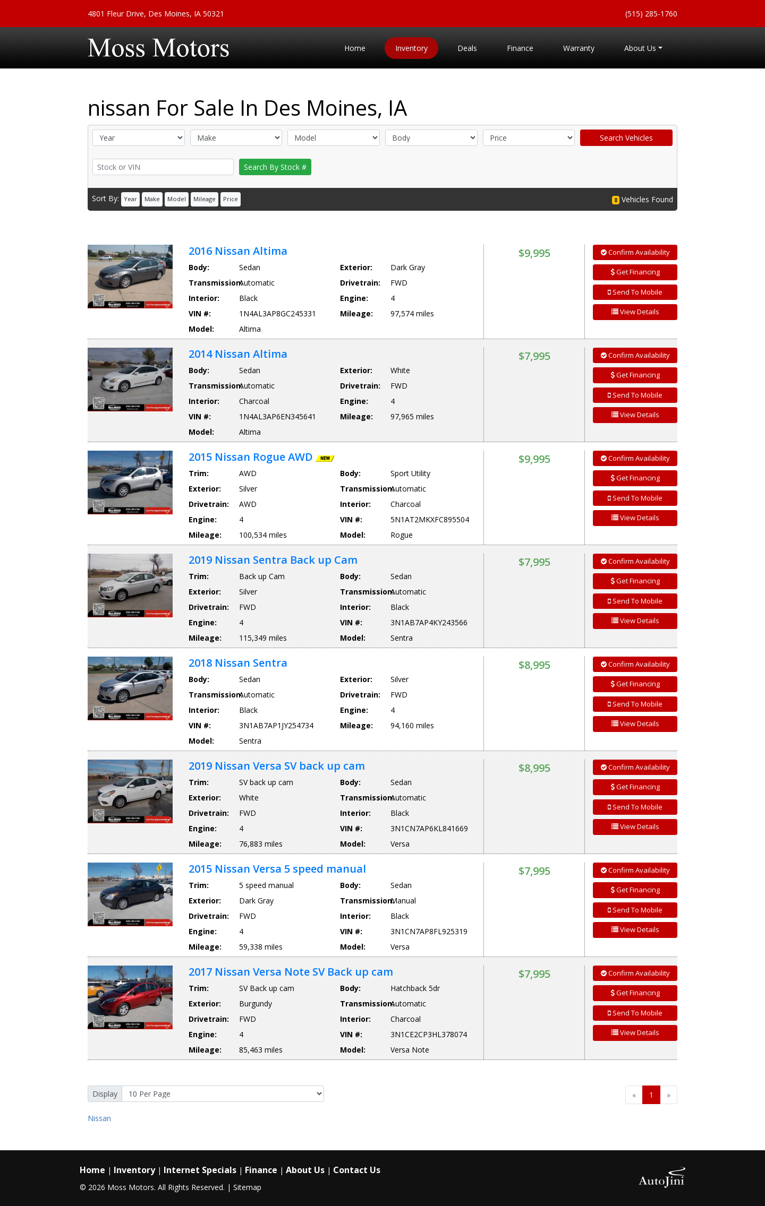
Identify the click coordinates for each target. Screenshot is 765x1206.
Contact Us (356, 1170)
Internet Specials (200, 1170)
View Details (635, 311)
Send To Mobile (635, 292)
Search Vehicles (626, 138)
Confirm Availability (635, 252)
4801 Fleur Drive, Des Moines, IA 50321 (156, 13)
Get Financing (635, 272)
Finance (261, 1170)
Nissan (99, 1118)
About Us (305, 1170)
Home (92, 1170)
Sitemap (247, 1187)
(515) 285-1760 (651, 13)
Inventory (134, 1170)
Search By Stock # (275, 167)
